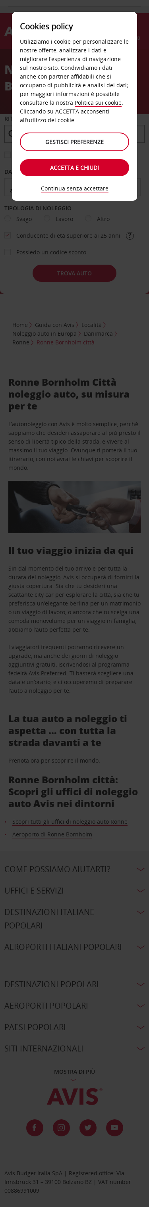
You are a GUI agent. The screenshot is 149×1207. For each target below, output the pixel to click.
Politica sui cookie (98, 102)
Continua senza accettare (74, 188)
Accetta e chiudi (74, 167)
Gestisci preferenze (74, 142)
